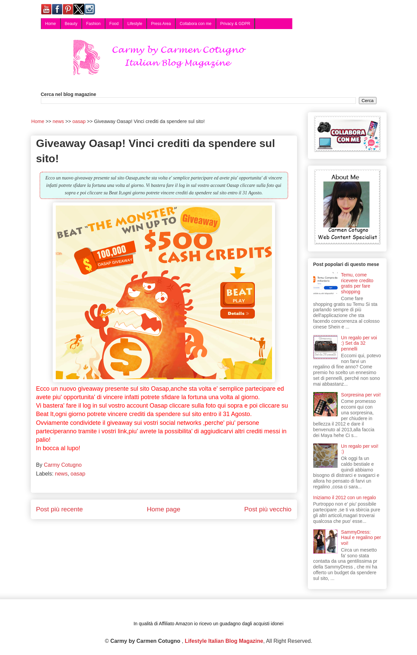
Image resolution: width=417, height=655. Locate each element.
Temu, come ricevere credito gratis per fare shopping (357, 283)
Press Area (161, 23)
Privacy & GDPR (235, 23)
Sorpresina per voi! (361, 394)
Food (114, 23)
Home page (163, 509)
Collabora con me (196, 23)
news (61, 474)
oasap (78, 474)
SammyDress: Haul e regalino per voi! (361, 537)
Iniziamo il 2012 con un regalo (344, 497)
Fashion (93, 23)
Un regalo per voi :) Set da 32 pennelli (359, 343)
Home (50, 23)
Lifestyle (134, 23)
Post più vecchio (268, 509)
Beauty (71, 23)
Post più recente (59, 509)
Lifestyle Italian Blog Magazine (224, 641)
